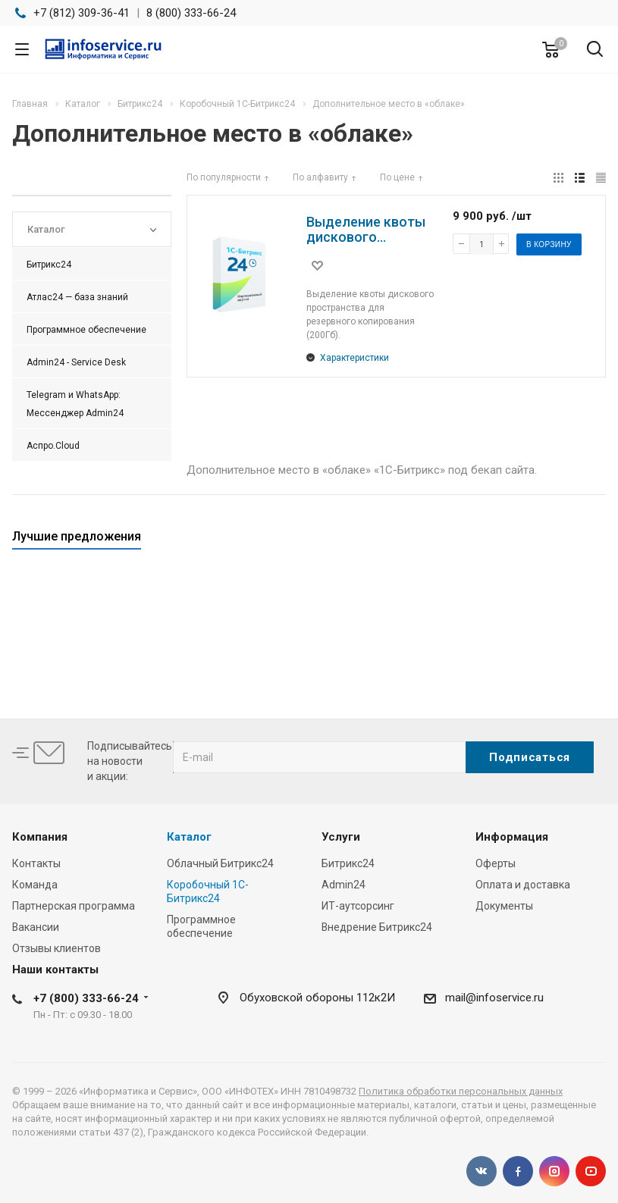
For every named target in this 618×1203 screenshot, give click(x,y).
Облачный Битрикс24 (220, 863)
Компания (39, 837)
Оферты (495, 863)
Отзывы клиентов (56, 948)
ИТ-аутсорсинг (358, 906)
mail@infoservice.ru (494, 997)
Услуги (341, 837)
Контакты (36, 863)
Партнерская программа (73, 906)
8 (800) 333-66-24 (191, 13)
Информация (511, 837)
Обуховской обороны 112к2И (317, 997)
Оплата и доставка (522, 885)
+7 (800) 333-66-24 (86, 998)
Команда (35, 885)
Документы (504, 906)
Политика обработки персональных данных (461, 1091)
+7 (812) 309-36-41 (81, 13)
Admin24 (343, 885)
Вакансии (35, 927)
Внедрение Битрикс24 (377, 927)
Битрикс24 (348, 863)
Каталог (189, 837)
